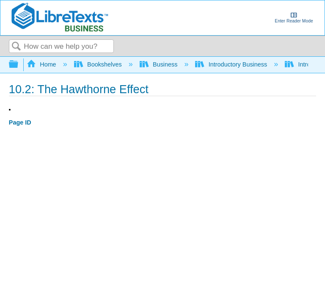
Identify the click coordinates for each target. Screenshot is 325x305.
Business (159, 64)
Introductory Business (232, 64)
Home (42, 64)
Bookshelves (99, 64)
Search (16, 46)
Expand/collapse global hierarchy (19, 64)
